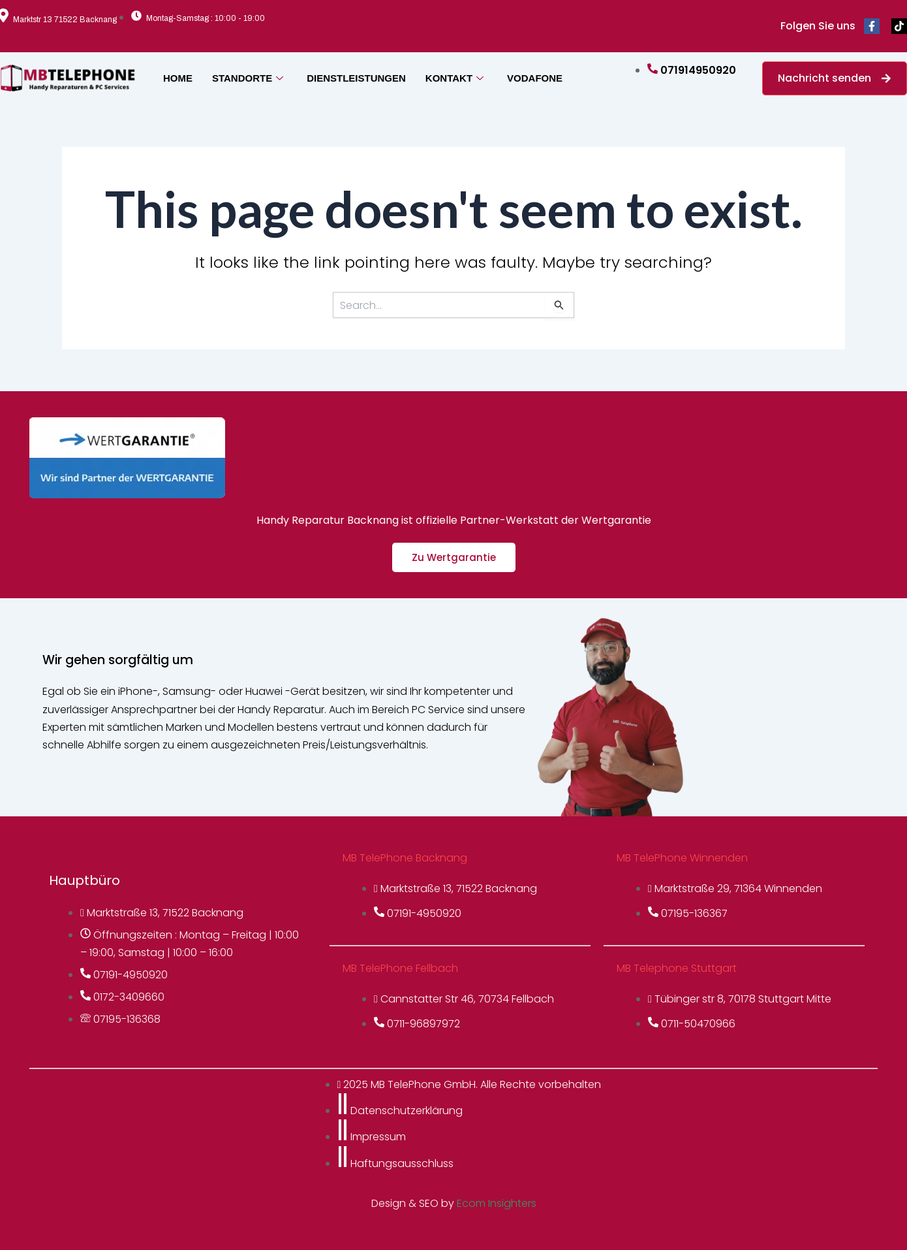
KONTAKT (454, 78)
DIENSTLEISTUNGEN (356, 78)
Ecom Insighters (496, 1203)
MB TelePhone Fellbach (400, 968)
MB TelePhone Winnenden (682, 857)
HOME (177, 78)
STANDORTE (247, 78)
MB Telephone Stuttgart (677, 968)
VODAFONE (534, 78)
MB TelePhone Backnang (405, 857)
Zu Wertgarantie (454, 557)
